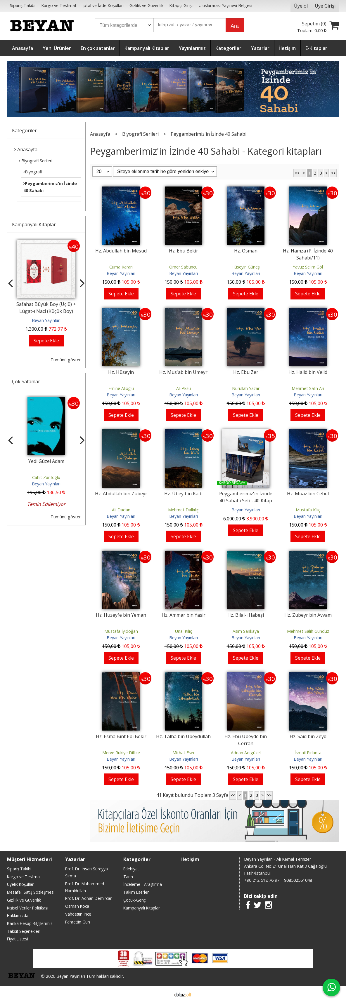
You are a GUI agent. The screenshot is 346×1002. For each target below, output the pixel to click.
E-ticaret (164, 994)
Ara (234, 26)
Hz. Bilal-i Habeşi (245, 615)
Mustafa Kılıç (308, 510)
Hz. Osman (245, 251)
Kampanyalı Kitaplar (34, 224)
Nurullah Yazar (246, 388)
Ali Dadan (121, 510)
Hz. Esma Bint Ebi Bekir (121, 736)
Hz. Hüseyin (121, 372)
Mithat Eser (183, 752)
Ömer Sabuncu (183, 267)
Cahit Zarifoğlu (46, 477)
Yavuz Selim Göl (308, 267)
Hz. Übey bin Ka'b (183, 493)
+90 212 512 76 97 (261, 880)
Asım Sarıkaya (246, 631)
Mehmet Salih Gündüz (308, 631)
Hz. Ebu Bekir (183, 251)
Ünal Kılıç (183, 631)
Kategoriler (24, 130)
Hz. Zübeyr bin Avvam (308, 615)
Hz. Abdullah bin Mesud (121, 251)
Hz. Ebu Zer (245, 372)
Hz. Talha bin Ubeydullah (183, 736)
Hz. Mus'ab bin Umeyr (183, 372)
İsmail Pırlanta (308, 752)
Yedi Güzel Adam (46, 461)
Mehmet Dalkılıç (183, 510)
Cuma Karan (121, 267)
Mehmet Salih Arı (308, 388)
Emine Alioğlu (121, 388)
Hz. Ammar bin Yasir (183, 615)
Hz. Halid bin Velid (307, 372)
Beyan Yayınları (46, 320)
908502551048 (298, 880)
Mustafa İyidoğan (121, 631)
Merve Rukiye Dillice (121, 752)
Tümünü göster (66, 360)
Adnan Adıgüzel (246, 752)
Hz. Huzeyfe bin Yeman (121, 615)
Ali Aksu (183, 388)
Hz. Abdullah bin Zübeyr (121, 493)
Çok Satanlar (26, 381)
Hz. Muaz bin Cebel (308, 493)
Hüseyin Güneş (245, 267)
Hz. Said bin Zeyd (308, 736)
